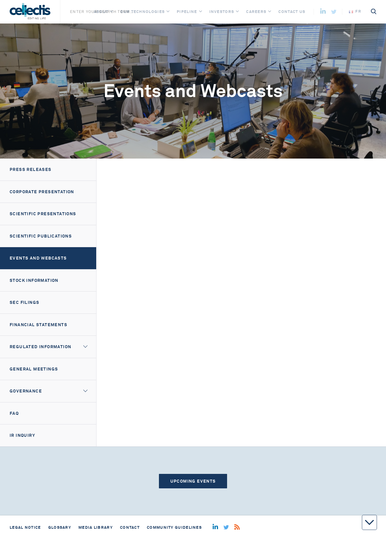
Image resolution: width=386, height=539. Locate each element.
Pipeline (187, 11)
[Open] (111, 11)
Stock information (34, 280)
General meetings (34, 369)
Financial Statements (38, 324)
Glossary (59, 527)
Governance (26, 391)
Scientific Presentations (43, 213)
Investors (221, 11)
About (101, 11)
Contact (130, 527)
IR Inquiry (22, 435)
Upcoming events (193, 481)
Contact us (291, 11)
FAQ (14, 413)
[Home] (30, 12)
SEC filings (24, 302)
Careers (256, 11)
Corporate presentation (42, 191)
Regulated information (40, 346)
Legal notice (25, 527)
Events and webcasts (38, 258)
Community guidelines (174, 527)
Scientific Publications (41, 236)
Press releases (31, 169)
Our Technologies (142, 11)
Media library (95, 527)
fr (355, 11)
